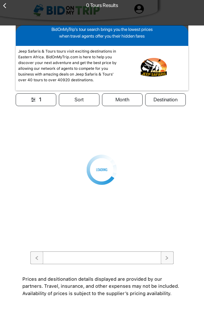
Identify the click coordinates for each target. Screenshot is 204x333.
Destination (165, 100)
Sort (79, 100)
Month (122, 100)
